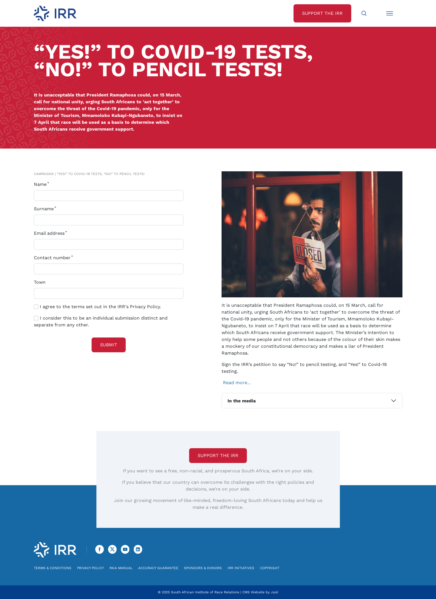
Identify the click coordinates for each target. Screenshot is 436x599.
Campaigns (44, 174)
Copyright (269, 568)
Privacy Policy (90, 568)
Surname (46, 208)
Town (40, 282)
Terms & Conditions (52, 568)
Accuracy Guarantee (158, 568)
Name (42, 184)
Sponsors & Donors (203, 568)
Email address (51, 233)
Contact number (54, 257)
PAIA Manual (121, 568)
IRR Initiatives (241, 568)
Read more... (237, 382)
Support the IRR (218, 455)
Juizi (274, 592)
